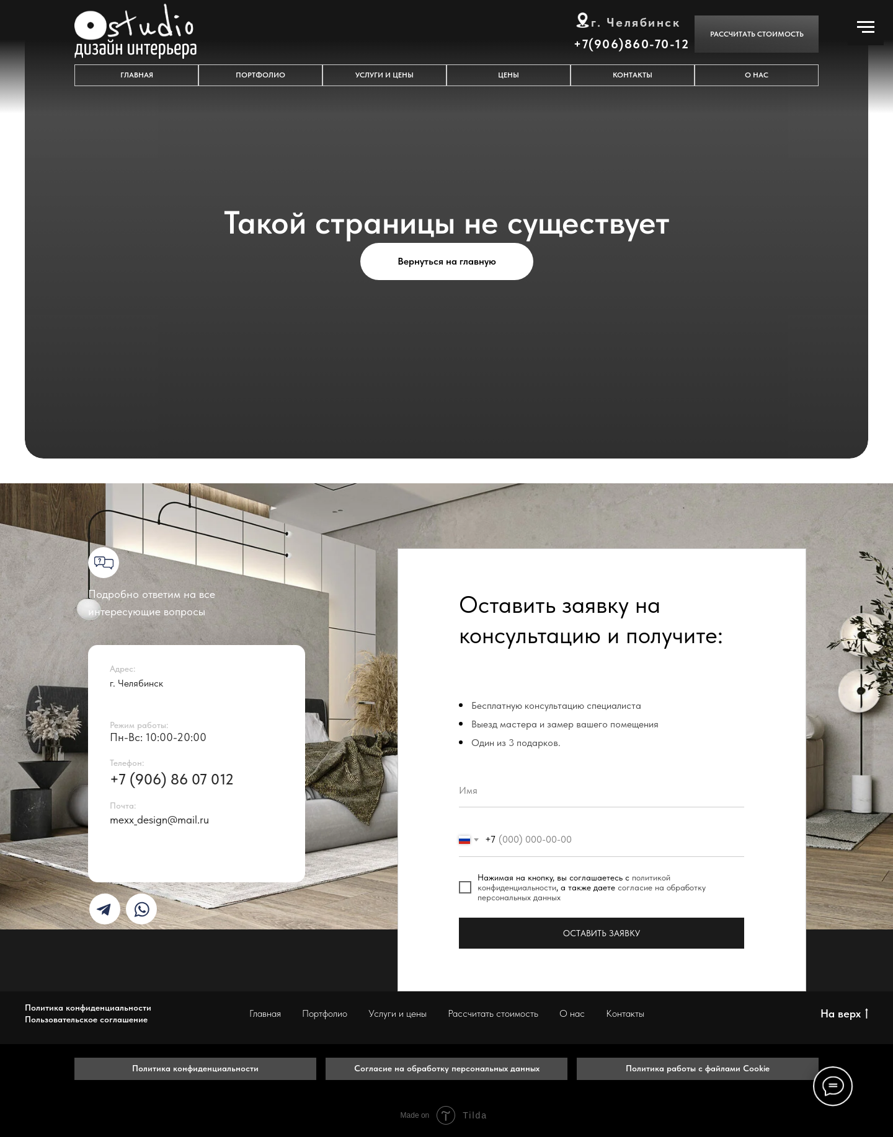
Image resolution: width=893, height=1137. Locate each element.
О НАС (756, 75)
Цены (508, 75)
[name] (601, 790)
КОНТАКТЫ (632, 75)
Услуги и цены (397, 1013)
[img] (103, 909)
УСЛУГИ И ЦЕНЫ (384, 75)
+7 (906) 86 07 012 (172, 779)
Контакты (625, 1013)
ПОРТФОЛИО (260, 75)
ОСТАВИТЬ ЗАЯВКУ (601, 933)
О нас (572, 1013)
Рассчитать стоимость (493, 1013)
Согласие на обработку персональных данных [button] (447, 1068)
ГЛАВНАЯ (136, 75)
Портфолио (324, 1013)
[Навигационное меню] (865, 27)
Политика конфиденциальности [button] (88, 1007)
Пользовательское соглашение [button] (86, 1019)
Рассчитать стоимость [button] (757, 34)
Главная (265, 1013)
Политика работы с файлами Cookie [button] (698, 1068)
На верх (844, 1014)
